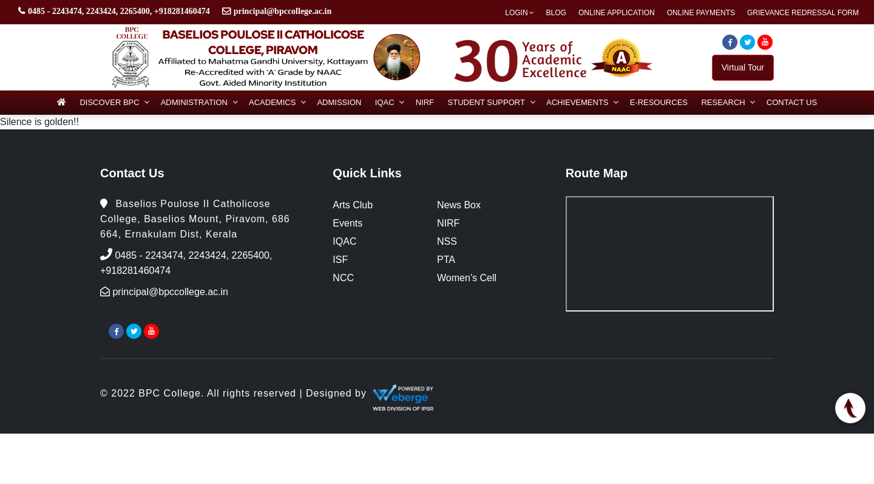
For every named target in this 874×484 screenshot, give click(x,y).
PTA (446, 259)
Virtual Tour (743, 67)
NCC (343, 278)
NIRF (425, 102)
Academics (272, 102)
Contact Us (792, 102)
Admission (339, 102)
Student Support (486, 102)
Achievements (577, 102)
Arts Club (353, 205)
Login (516, 13)
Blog (556, 13)
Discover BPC (109, 102)
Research (723, 102)
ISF (340, 259)
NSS (447, 241)
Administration (194, 102)
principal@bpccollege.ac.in (283, 11)
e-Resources (659, 102)
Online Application (616, 13)
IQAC (385, 102)
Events (347, 223)
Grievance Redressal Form (803, 13)
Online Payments (701, 13)
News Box (459, 205)
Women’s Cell (466, 278)
